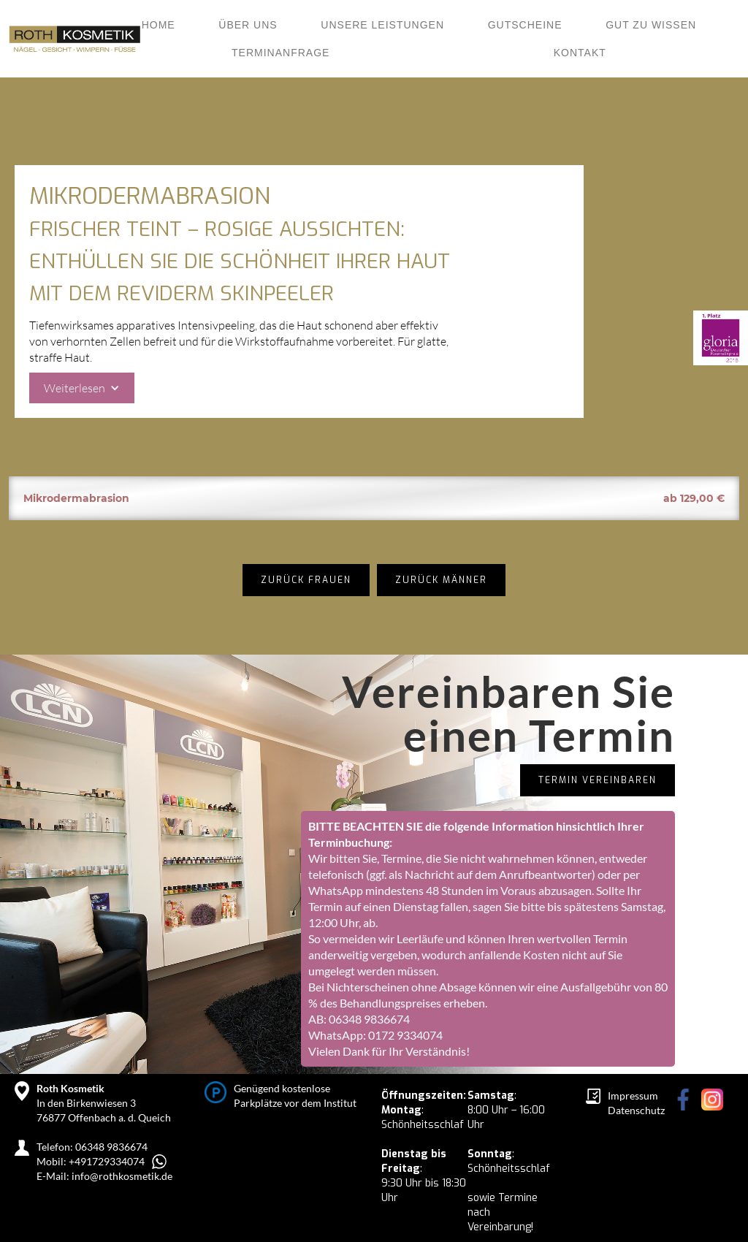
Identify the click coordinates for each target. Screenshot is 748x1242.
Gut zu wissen (651, 25)
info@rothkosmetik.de (122, 1176)
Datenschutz (636, 1110)
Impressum (633, 1095)
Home (158, 25)
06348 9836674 (369, 1019)
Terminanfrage (280, 52)
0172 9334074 (405, 1035)
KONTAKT (580, 52)
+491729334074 (107, 1161)
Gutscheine (525, 25)
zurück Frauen (306, 580)
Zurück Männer (441, 580)
